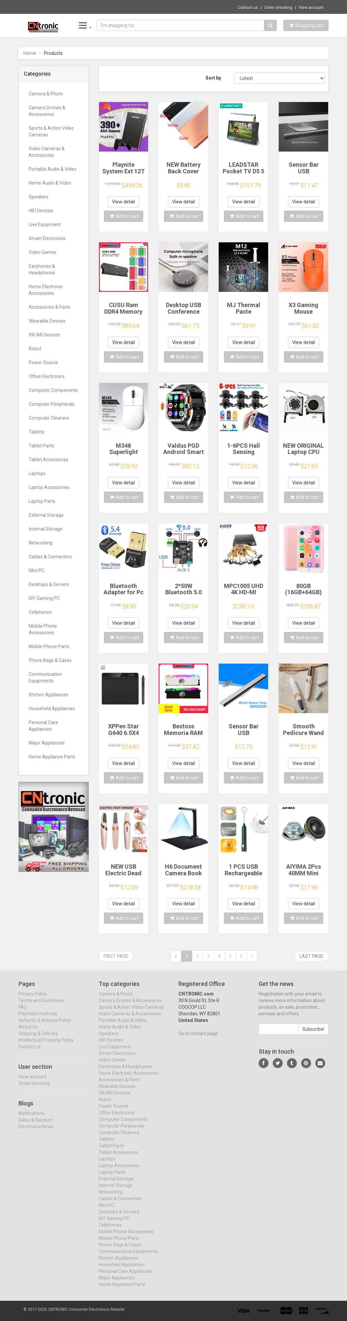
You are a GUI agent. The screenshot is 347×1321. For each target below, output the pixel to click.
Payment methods (37, 1019)
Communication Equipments (45, 677)
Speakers (38, 196)
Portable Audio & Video (53, 169)
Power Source (43, 362)
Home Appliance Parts (52, 756)
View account (311, 7)
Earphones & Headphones (42, 269)
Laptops (37, 473)
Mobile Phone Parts (49, 646)
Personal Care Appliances (43, 726)
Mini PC (36, 570)
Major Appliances (47, 743)
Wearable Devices (47, 321)
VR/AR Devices (44, 334)
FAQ (22, 1012)
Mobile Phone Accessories (43, 629)
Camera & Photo (46, 93)
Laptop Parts (42, 501)
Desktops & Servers (49, 584)
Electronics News (36, 1131)
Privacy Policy (32, 999)
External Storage (46, 515)
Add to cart (124, 216)
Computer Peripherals (52, 404)
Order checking (278, 7)
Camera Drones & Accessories (47, 111)
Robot (35, 348)
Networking (40, 542)
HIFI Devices (41, 210)
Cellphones (40, 612)
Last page (312, 956)
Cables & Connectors (50, 556)
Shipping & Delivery (38, 1039)
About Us (28, 1032)
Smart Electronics (47, 238)
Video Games (42, 252)
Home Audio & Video (50, 183)
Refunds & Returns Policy (44, 1025)
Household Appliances (52, 708)
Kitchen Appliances (48, 694)
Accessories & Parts (49, 307)
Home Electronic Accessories (46, 290)
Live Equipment (45, 224)
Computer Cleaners (49, 418)
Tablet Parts (41, 445)
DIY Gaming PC (44, 598)
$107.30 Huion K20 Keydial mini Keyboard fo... (118, 6)
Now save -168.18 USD (46, 7)
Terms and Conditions (41, 1006)
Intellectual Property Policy (46, 1045)
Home (29, 53)
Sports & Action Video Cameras (51, 131)
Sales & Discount (35, 1125)
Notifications (31, 1118)
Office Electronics (47, 376)
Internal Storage (45, 529)
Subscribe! (313, 1034)
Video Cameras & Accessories (47, 152)
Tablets (36, 432)
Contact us (248, 7)
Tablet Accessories (48, 459)
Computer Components (53, 390)
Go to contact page (198, 1039)
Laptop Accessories (49, 487)
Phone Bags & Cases (50, 660)
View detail (123, 201)
